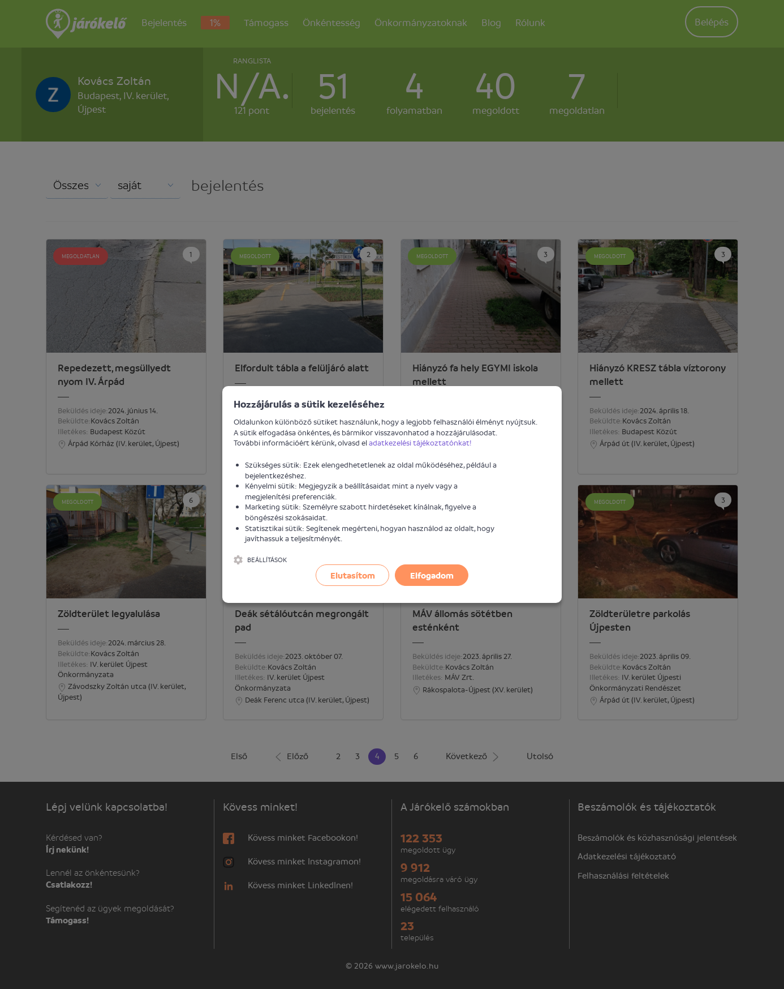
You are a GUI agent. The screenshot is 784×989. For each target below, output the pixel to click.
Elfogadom (432, 575)
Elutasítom (352, 575)
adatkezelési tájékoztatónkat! (420, 442)
